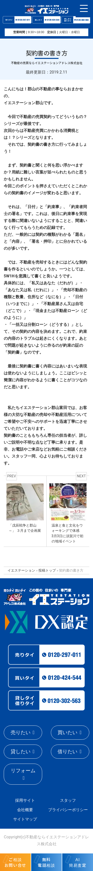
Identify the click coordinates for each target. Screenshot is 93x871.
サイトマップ (25, 819)
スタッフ (68, 800)
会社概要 (25, 809)
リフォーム (23, 771)
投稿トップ (47, 570)
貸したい (21, 751)
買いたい (67, 732)
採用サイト (25, 800)
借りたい (67, 751)
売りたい (21, 732)
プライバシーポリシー (68, 809)
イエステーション (21, 570)
